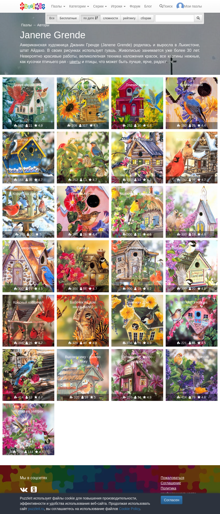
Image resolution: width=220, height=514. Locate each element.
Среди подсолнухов (83, 85)
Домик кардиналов (28, 85)
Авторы (43, 25)
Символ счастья (28, 357)
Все (52, 18)
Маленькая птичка (137, 139)
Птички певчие (28, 139)
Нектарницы (137, 248)
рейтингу (129, 18)
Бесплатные (68, 18)
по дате (91, 18)
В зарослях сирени (191, 357)
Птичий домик (137, 85)
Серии (100, 6)
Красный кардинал (191, 139)
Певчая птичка (83, 194)
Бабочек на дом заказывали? (83, 304)
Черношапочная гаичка (191, 248)
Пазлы (58, 6)
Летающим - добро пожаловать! (137, 359)
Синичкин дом (137, 302)
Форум (135, 6)
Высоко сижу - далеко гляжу (83, 359)
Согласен (171, 500)
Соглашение (171, 483)
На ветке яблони (82, 139)
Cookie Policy (129, 509)
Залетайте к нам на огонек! (191, 304)
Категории (79, 6)
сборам (146, 18)
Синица (83, 248)
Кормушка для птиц (29, 194)
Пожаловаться (172, 478)
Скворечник (28, 248)
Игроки (118, 6)
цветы (75, 62)
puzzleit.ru (36, 509)
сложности (110, 18)
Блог (148, 6)
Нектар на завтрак (28, 411)
